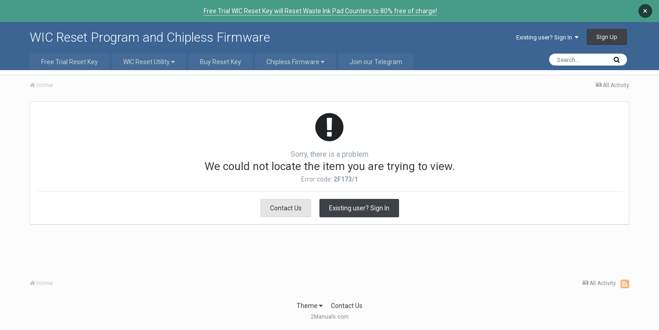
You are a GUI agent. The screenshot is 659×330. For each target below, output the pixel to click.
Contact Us (286, 208)
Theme (310, 305)
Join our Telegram (376, 62)
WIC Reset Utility (149, 62)
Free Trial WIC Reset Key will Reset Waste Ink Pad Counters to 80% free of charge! (320, 11)
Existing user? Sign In (547, 37)
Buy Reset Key (220, 62)
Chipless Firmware (295, 62)
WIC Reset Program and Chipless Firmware (150, 37)
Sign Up (606, 36)
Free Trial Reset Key (69, 62)
